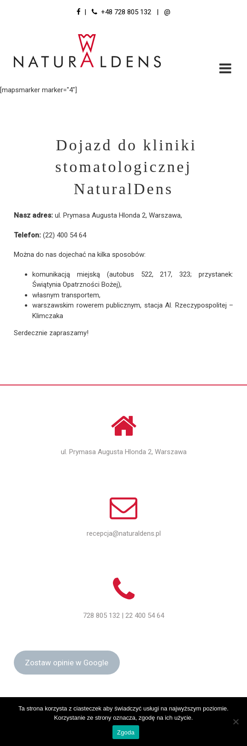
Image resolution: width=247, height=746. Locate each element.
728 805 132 (101, 615)
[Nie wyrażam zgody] (235, 721)
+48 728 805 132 (126, 12)
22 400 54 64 (144, 615)
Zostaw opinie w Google (66, 662)
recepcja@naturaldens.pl (124, 533)
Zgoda (126, 732)
